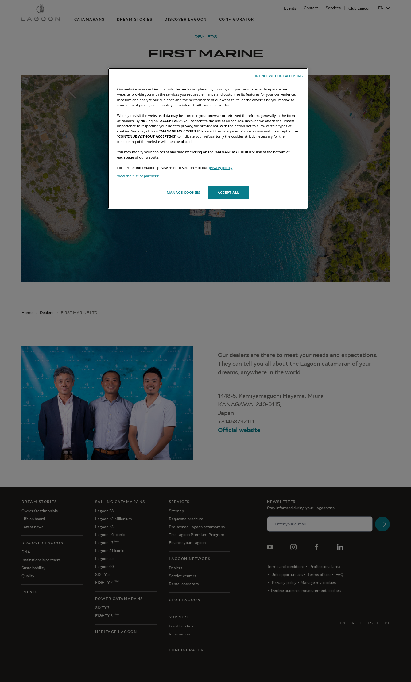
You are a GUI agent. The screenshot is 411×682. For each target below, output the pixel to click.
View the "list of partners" (138, 176)
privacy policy (220, 167)
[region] (208, 138)
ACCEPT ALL (228, 192)
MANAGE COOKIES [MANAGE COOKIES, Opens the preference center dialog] (183, 192)
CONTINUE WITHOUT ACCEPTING (277, 76)
